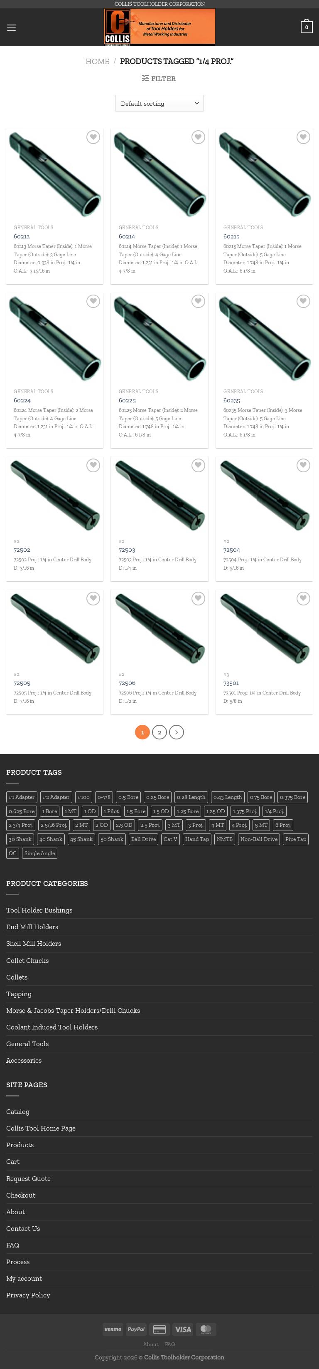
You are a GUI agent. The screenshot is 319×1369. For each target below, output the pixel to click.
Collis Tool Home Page (41, 1128)
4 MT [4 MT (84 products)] (217, 825)
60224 (22, 400)
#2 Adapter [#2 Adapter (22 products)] (56, 797)
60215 (231, 236)
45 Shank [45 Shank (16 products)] (81, 839)
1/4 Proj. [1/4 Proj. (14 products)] (274, 811)
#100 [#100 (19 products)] (84, 797)
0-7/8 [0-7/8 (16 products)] (104, 797)
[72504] (264, 495)
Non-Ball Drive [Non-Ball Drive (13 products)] (258, 839)
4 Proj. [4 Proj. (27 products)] (239, 825)
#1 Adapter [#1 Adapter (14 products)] (22, 797)
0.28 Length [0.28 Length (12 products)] (191, 797)
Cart (13, 1162)
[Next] (176, 732)
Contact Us (23, 1228)
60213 (21, 236)
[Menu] (11, 27)
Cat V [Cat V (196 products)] (170, 839)
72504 (231, 549)
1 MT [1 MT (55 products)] (70, 811)
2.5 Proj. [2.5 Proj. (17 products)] (150, 825)
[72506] (159, 628)
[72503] (159, 495)
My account (24, 1279)
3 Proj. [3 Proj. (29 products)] (196, 825)
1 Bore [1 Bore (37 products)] (49, 811)
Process (17, 1262)
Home (97, 61)
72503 (127, 549)
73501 (231, 683)
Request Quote (28, 1178)
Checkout (20, 1195)
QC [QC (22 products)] (13, 853)
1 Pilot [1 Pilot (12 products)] (111, 811)
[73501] (264, 628)
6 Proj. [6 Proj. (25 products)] (283, 825)
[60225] (159, 338)
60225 (127, 400)
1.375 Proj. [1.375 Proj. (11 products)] (245, 811)
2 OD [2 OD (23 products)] (102, 825)
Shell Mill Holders (33, 944)
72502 (22, 549)
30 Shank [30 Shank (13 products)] (20, 839)
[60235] (264, 338)
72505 (22, 683)
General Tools (27, 1044)
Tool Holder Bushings (39, 910)
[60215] (264, 174)
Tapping (19, 994)
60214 (127, 236)
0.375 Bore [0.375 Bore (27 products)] (292, 797)
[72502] (54, 495)
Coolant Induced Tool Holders (52, 1027)
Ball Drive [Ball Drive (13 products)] (143, 839)
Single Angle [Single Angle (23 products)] (40, 853)
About (15, 1212)
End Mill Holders (32, 927)
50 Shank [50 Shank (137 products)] (112, 839)
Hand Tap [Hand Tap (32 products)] (197, 839)
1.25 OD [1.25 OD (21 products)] (215, 811)
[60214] (159, 174)
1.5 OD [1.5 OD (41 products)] (161, 811)
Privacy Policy (28, 1295)
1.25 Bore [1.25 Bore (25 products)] (188, 811)
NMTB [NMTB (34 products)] (225, 839)
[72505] (54, 628)
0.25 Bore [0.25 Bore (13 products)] (157, 797)
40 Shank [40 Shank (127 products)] (50, 839)
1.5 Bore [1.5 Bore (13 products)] (136, 811)
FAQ (12, 1245)
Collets (16, 977)
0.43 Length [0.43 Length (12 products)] (227, 797)
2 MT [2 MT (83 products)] (81, 825)
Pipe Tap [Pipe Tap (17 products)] (295, 839)
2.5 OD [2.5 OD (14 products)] (124, 825)
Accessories (24, 1061)
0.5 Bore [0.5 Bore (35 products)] (128, 797)
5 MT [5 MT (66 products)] (261, 825)
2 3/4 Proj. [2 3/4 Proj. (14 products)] (21, 825)
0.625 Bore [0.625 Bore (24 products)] (21, 811)
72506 (127, 683)
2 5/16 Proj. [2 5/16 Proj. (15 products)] (54, 825)
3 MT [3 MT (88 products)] (174, 825)
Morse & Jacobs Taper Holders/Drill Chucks (73, 1010)
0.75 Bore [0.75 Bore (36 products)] (261, 797)
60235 (231, 400)
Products (20, 1145)
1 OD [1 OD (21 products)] (90, 811)
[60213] (54, 174)
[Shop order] (159, 103)
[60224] (54, 338)
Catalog (17, 1112)
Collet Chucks (27, 960)
